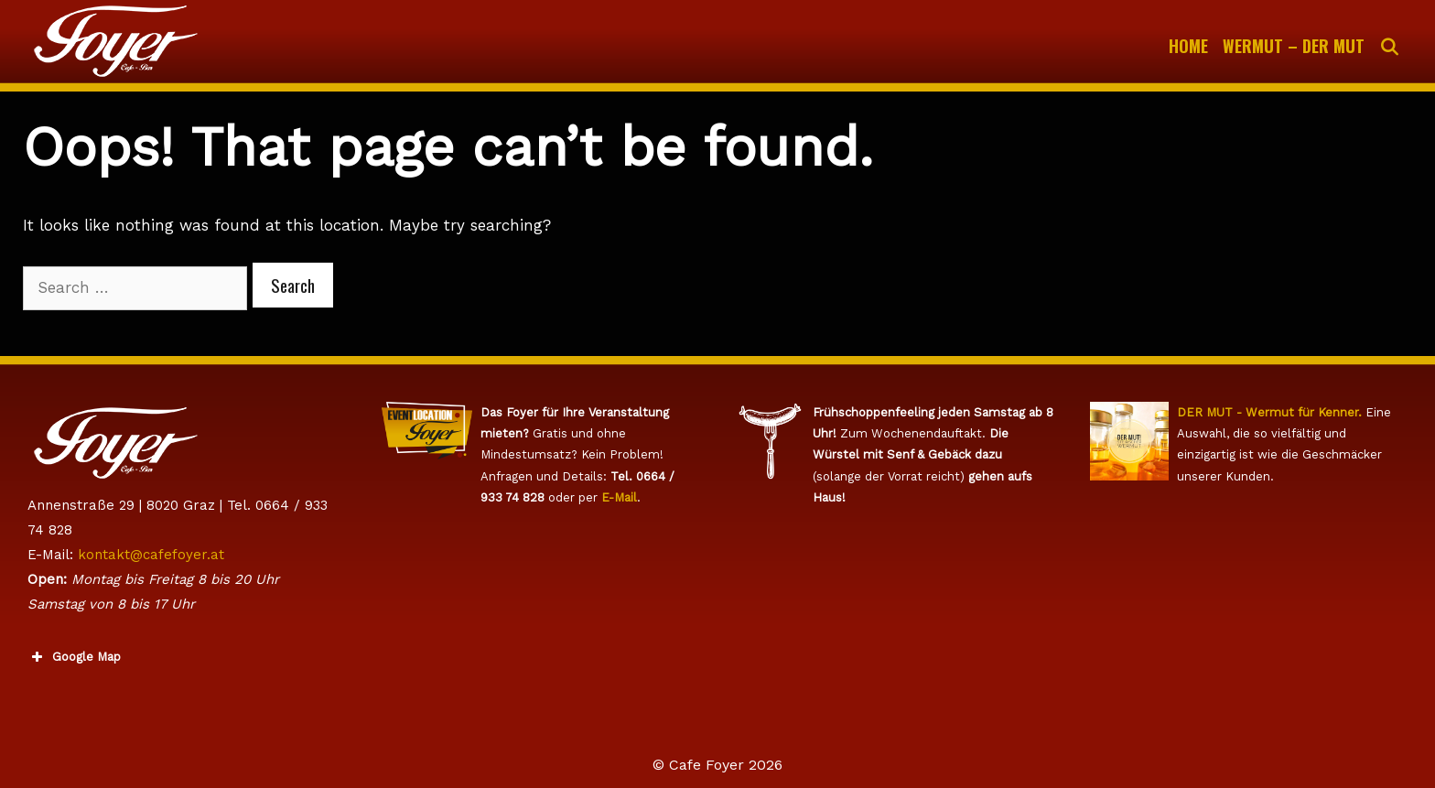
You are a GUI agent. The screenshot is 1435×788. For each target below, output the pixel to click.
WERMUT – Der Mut (1294, 46)
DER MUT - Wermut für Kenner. (1269, 412)
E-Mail (619, 497)
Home (1188, 46)
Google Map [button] (74, 657)
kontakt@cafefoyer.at (151, 554)
